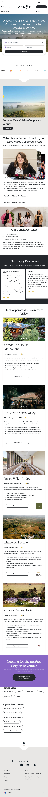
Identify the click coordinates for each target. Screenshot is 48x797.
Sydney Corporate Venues (12, 713)
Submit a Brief (41, 7)
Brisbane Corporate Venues (12, 717)
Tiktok (6, 777)
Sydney (19, 691)
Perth (40, 691)
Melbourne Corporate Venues (13, 708)
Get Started (24, 51)
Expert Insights (5, 11)
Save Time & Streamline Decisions (16, 196)
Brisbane (30, 691)
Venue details (17, 376)
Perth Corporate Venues (11, 722)
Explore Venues (5, 7)
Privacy (27, 770)
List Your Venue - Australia (33, 773)
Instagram (7, 773)
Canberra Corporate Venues (12, 726)
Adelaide (18, 696)
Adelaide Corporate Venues (12, 731)
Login (38, 11)
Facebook (7, 770)
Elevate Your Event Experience (14, 202)
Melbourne (7, 691)
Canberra (7, 696)
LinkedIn (6, 780)
